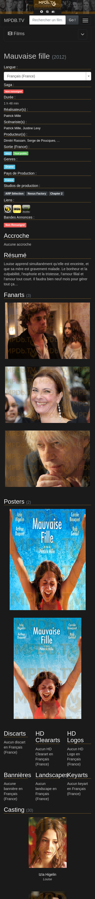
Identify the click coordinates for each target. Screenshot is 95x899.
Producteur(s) (14, 134)
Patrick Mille (12, 116)
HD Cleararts (47, 736)
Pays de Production (19, 173)
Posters (14, 501)
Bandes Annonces (18, 217)
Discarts (15, 733)
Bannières (17, 775)
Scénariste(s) (14, 122)
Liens (8, 200)
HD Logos (75, 736)
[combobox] (47, 20)
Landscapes (51, 775)
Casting (14, 809)
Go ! (72, 20)
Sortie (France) (15, 147)
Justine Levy (32, 128)
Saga (8, 85)
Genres (9, 159)
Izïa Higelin (47, 874)
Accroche (16, 235)
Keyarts (77, 775)
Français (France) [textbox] (21, 76)
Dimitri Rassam (14, 140)
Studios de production (21, 186)
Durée (8, 97)
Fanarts (14, 294)
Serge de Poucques (41, 140)
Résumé (15, 255)
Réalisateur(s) (15, 110)
